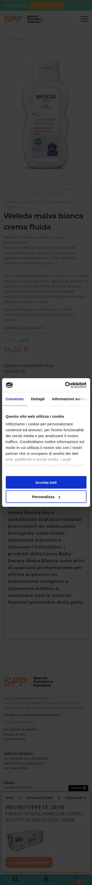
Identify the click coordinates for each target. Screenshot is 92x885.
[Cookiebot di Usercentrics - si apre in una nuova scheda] (65, 385)
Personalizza (46, 497)
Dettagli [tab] (38, 399)
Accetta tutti (46, 482)
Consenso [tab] (15, 399)
